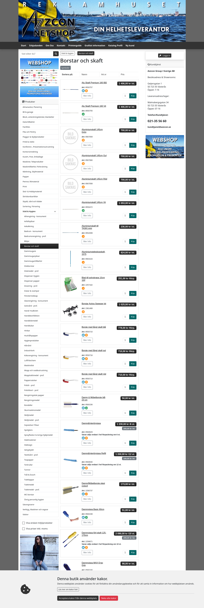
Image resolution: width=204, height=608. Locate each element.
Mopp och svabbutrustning (36, 370)
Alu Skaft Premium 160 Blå (94, 83)
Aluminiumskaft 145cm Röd (94, 179)
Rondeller (28, 405)
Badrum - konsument (33, 231)
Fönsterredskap (31, 296)
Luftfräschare (30, 360)
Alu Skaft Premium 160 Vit (94, 106)
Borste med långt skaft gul (94, 350)
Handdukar (29, 325)
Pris (123, 74)
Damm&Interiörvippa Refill (94, 453)
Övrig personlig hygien (34, 499)
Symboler (65, 68)
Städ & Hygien (67, 53)
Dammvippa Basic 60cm (93, 509)
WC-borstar (29, 494)
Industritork (29, 350)
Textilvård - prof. (31, 455)
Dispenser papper (32, 281)
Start (23, 45)
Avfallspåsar (29, 221)
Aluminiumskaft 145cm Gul (94, 155)
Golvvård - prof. (31, 306)
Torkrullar (28, 465)
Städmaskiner (30, 440)
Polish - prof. (29, 385)
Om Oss (50, 45)
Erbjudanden (36, 45)
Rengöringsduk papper (34, 395)
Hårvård (27, 345)
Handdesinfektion (32, 315)
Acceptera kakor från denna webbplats (78, 598)
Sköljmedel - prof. (31, 420)
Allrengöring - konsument (35, 216)
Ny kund (130, 45)
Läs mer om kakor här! (68, 589)
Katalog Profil (115, 45)
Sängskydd (29, 450)
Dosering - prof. (31, 286)
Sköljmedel (29, 415)
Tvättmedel (29, 484)
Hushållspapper (31, 335)
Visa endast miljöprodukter (39, 522)
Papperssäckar (30, 380)
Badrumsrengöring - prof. (35, 236)
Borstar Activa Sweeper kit (94, 304)
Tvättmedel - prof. (31, 489)
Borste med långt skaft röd (94, 374)
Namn (84, 74)
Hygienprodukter (31, 340)
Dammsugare (30, 251)
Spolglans (28, 430)
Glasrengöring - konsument (36, 301)
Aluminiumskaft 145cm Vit (94, 202)
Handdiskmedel (31, 320)
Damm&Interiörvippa (91, 423)
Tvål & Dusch (29, 474)
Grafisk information (95, 45)
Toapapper (29, 460)
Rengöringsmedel (32, 400)
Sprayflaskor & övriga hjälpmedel (38, 435)
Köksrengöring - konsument (36, 355)
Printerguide (75, 45)
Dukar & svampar (31, 291)
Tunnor (27, 469)
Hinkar (27, 330)
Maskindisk (29, 365)
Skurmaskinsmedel (32, 410)
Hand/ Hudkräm (31, 310)
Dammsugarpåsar (32, 256)
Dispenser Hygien (31, 276)
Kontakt (61, 45)
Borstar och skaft (31, 246)
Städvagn (28, 445)
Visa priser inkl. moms (37, 528)
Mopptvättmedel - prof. (34, 375)
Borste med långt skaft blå (94, 327)
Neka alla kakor (108, 598)
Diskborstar (29, 266)
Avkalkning (29, 226)
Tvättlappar (29, 479)
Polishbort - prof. (31, 390)
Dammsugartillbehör (33, 261)
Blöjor (26, 241)
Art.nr (103, 74)
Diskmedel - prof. (31, 271)
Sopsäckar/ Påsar (31, 425)
